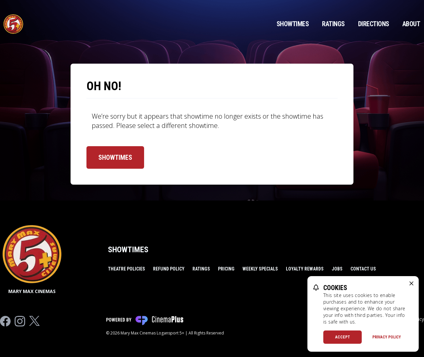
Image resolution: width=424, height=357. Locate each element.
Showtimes (293, 24)
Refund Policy (169, 268)
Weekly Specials (260, 268)
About (411, 24)
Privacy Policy (386, 337)
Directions (373, 24)
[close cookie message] (411, 283)
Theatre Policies (126, 268)
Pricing (226, 268)
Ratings (333, 24)
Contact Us (363, 268)
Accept (342, 337)
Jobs (337, 268)
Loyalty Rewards (305, 268)
